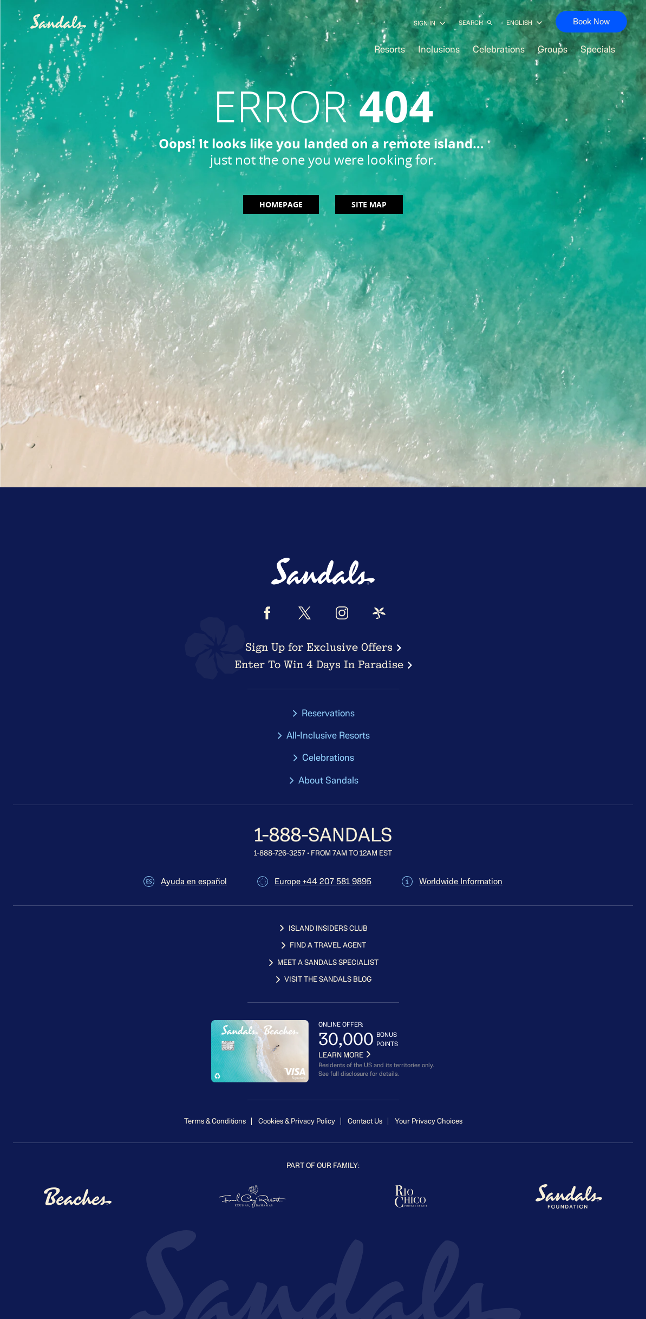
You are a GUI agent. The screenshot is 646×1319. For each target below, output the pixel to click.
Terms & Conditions (215, 1121)
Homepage (281, 204)
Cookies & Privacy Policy (296, 1121)
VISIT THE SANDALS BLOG (323, 979)
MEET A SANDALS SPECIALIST (323, 962)
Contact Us (365, 1121)
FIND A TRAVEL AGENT (323, 945)
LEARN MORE (344, 1055)
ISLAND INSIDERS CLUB (323, 928)
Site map (369, 204)
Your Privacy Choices (428, 1121)
